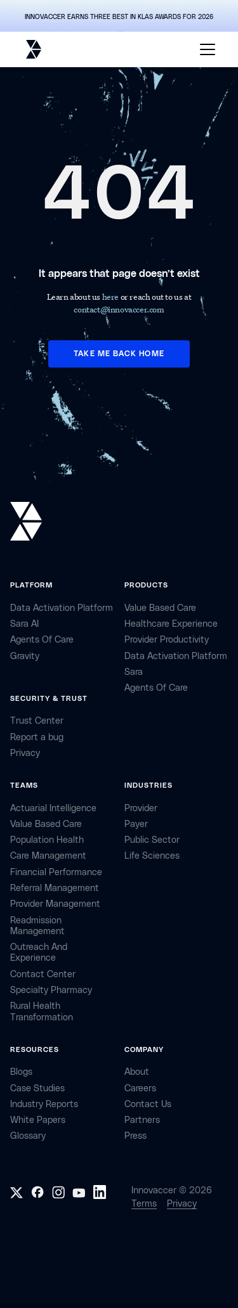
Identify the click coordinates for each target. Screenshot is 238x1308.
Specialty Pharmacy (51, 990)
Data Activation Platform (61, 608)
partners (142, 1120)
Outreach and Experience (38, 952)
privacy (25, 753)
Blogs (21, 1072)
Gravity (24, 656)
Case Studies (37, 1088)
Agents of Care (42, 639)
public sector (152, 840)
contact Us (147, 1104)
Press (135, 1136)
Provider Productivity (166, 639)
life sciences (152, 856)
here (111, 296)
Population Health (47, 840)
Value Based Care (160, 608)
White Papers (37, 1120)
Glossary (28, 1136)
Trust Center (36, 721)
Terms (144, 1204)
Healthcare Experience (171, 624)
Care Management (48, 856)
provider (140, 808)
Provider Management (55, 904)
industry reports (44, 1104)
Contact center (43, 974)
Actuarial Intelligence (53, 808)
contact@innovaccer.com (119, 309)
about (136, 1072)
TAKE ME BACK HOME (119, 353)
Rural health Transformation (41, 1011)
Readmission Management (37, 926)
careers (140, 1088)
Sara (133, 672)
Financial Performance (56, 872)
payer (136, 824)
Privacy (182, 1204)
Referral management (54, 888)
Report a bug (36, 737)
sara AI (24, 624)
